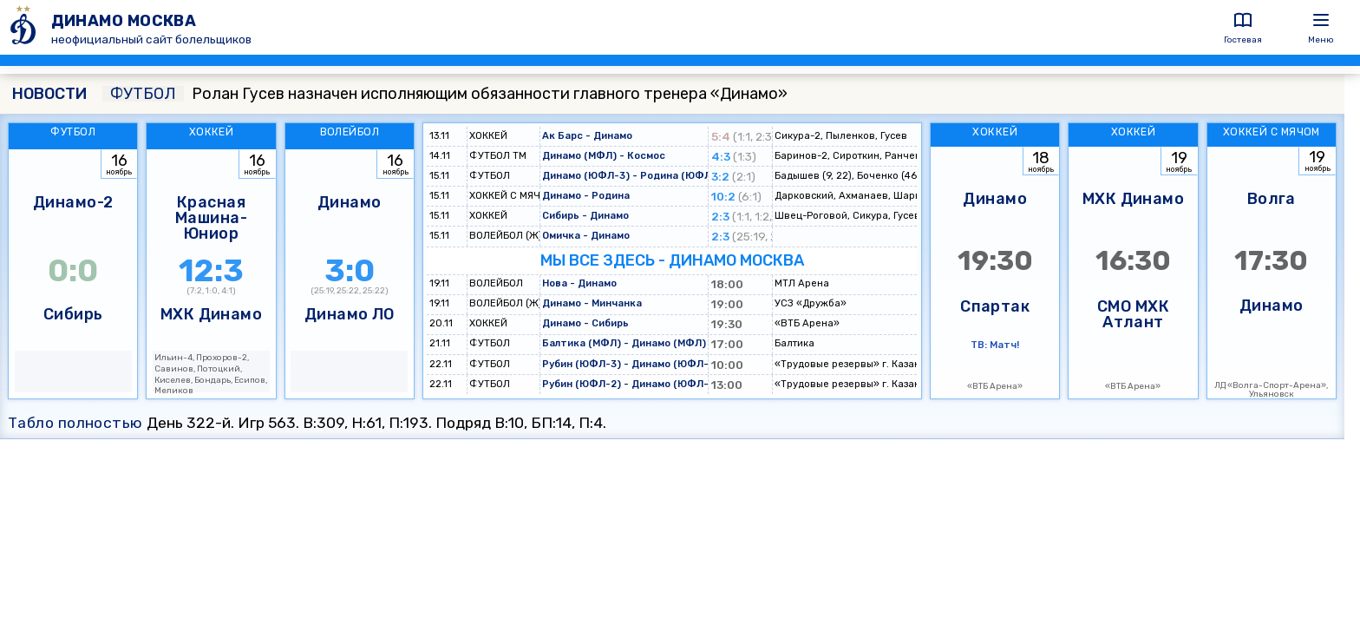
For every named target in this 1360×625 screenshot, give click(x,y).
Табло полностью (75, 422)
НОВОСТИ (49, 94)
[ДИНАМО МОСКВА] (25, 27)
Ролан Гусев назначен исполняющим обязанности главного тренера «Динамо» (445, 94)
